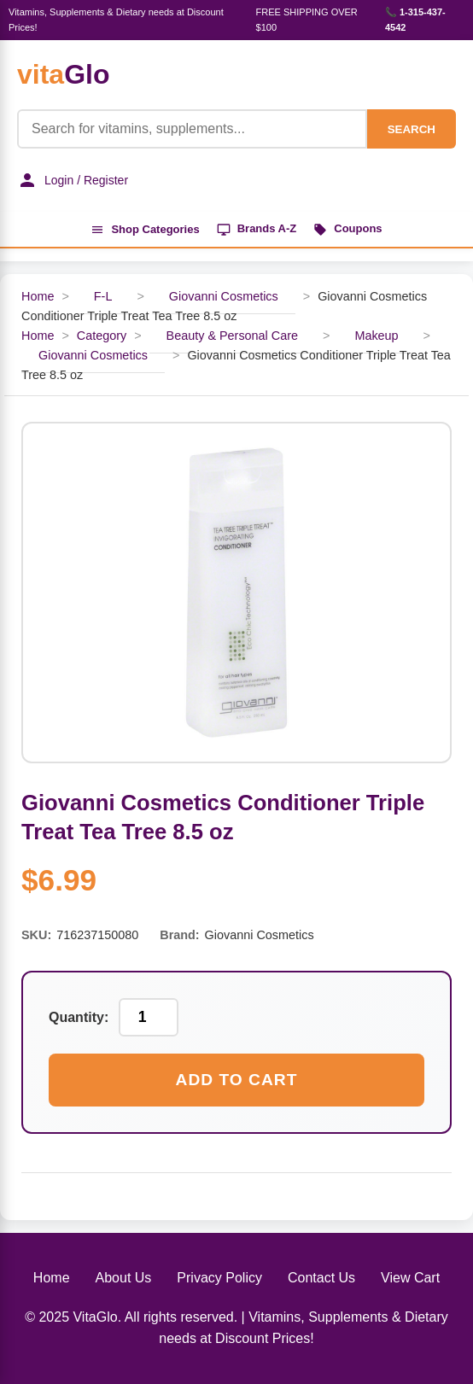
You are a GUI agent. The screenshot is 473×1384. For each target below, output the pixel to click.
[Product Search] (192, 129)
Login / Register (72, 180)
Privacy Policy (219, 1277)
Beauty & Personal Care (232, 335)
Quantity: (78, 1017)
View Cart (410, 1277)
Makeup (376, 335)
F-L (103, 296)
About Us (124, 1277)
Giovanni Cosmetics (223, 296)
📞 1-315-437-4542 (415, 19)
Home (37, 296)
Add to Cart (237, 1080)
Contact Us (321, 1277)
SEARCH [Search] (411, 129)
